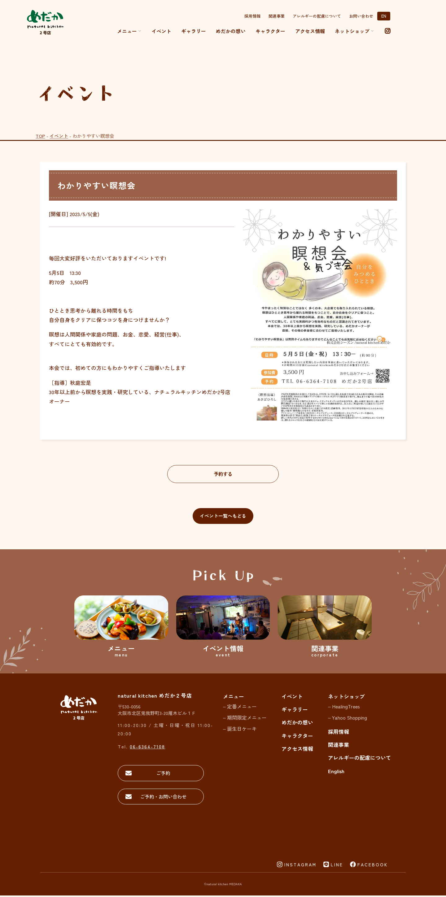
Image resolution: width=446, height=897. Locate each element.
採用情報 (252, 16)
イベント (161, 31)
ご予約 (161, 774)
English (336, 772)
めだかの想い (231, 31)
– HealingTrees (344, 707)
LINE (337, 866)
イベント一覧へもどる (223, 516)
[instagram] (387, 31)
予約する (223, 473)
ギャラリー (193, 31)
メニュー (129, 31)
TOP (40, 136)
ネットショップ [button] (354, 31)
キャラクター (270, 31)
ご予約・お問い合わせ (161, 797)
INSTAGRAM (300, 866)
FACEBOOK (372, 866)
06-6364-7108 (147, 747)
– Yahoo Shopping (347, 718)
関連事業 (277, 16)
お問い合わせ (361, 16)
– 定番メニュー (240, 707)
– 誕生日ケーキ (240, 729)
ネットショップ (346, 697)
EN (383, 16)
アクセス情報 (310, 31)
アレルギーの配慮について (317, 16)
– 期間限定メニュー (245, 718)
